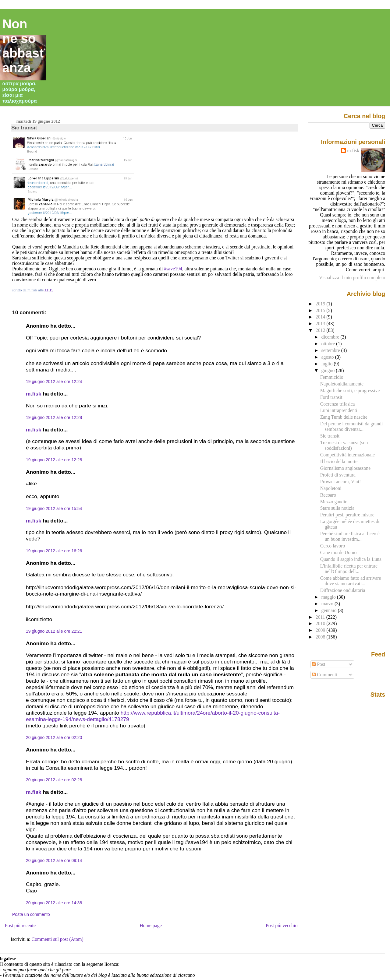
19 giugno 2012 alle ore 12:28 (54, 417)
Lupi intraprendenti (338, 410)
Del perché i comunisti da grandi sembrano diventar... (351, 426)
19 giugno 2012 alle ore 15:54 (54, 508)
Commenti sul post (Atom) (57, 939)
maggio (329, 597)
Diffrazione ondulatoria (342, 590)
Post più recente (20, 925)
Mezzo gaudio (333, 501)
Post (318, 664)
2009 (321, 630)
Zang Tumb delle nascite (343, 417)
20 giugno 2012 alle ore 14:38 (54, 902)
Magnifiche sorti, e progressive (350, 390)
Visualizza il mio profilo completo (352, 277)
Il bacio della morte (339, 461)
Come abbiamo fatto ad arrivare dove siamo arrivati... (350, 580)
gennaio (329, 610)
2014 (321, 316)
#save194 (173, 268)
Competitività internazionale (347, 454)
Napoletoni (331, 488)
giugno (328, 370)
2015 (321, 310)
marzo (328, 603)
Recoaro (328, 495)
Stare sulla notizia (337, 508)
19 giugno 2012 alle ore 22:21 (54, 631)
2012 (321, 330)
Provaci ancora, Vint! (340, 481)
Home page (151, 925)
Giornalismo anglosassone (345, 468)
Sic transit (24, 128)
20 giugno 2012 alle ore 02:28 (54, 779)
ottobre (328, 343)
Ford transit (331, 397)
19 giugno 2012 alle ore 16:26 (54, 550)
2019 (321, 303)
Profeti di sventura (338, 474)
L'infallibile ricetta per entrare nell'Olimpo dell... (349, 568)
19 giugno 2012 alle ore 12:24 (54, 381)
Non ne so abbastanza (23, 46)
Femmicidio (331, 377)
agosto (328, 357)
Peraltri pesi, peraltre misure (347, 514)
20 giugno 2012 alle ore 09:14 (54, 860)
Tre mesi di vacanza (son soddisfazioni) (344, 445)
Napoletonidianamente (341, 383)
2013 (321, 323)
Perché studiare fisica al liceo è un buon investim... (350, 536)
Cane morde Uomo (338, 552)
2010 (321, 623)
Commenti (324, 674)
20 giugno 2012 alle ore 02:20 (54, 737)
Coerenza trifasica (337, 403)
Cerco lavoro (332, 545)
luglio (327, 363)
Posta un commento (31, 914)
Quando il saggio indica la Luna (350, 559)
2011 (321, 617)
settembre (331, 350)
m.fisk (33, 394)
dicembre (331, 336)
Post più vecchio (282, 925)
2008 (321, 636)
